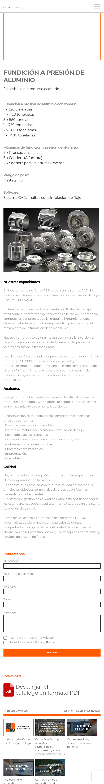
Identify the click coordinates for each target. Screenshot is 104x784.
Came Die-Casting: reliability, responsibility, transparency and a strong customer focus (50, 747)
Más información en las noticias (82, 710)
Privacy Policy (45, 642)
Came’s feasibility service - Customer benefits (79, 743)
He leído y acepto (29, 642)
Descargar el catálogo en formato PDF (48, 690)
